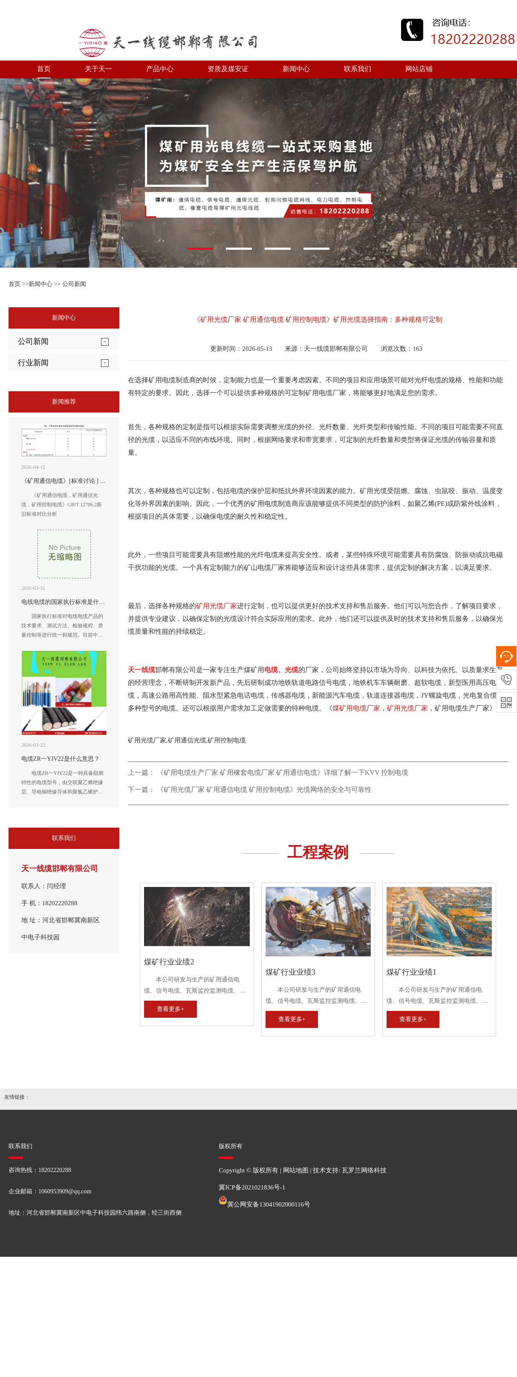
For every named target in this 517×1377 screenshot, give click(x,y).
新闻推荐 (64, 401)
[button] (200, 249)
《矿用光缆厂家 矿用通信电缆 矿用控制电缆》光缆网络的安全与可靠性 (264, 789)
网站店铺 (419, 68)
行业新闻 (33, 362)
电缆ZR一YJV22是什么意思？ (60, 759)
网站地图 (296, 1170)
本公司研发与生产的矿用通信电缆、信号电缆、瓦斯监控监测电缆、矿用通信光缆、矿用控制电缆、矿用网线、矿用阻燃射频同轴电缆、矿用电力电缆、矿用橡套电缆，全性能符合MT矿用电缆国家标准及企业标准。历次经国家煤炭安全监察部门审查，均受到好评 (196, 986)
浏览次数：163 (401, 348)
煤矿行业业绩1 (411, 972)
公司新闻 (74, 284)
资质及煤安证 (228, 68)
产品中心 (159, 68)
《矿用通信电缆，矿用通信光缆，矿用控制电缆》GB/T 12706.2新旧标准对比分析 (61, 504)
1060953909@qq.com (65, 1191)
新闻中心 (296, 68)
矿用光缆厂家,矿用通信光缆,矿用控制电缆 (187, 740)
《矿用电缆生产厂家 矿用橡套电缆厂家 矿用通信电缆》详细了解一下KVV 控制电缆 (282, 772)
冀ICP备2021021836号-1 (252, 1187)
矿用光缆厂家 (216, 605)
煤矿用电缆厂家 (356, 708)
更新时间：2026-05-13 (240, 348)
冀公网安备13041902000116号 (268, 1204)
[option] (258, 173)
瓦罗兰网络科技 (364, 1170)
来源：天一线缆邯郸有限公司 (326, 348)
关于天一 (98, 68)
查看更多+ (170, 1009)
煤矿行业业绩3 (290, 972)
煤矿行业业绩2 (169, 962)
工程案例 (318, 852)
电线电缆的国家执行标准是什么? (64, 602)
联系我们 (357, 68)
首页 (44, 68)
